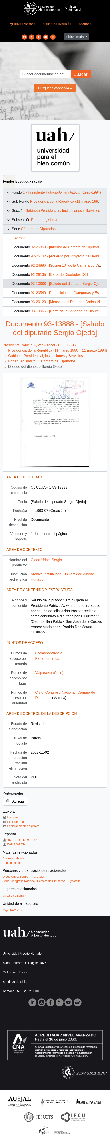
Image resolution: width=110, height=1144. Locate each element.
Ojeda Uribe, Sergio (46, 560)
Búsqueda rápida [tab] (28, 181)
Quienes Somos (23, 24)
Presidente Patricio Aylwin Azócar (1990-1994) (39, 345)
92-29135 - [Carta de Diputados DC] (59, 274)
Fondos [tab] (9, 181)
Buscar (80, 74)
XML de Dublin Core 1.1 (20, 840)
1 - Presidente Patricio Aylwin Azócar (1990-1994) (62, 192)
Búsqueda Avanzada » (55, 88)
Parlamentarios (47, 658)
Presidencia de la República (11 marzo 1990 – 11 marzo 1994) (57, 350)
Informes (10, 817)
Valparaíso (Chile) (49, 673)
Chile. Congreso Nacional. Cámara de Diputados (34, 881)
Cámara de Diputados (38, 229)
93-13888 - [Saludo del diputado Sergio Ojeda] (67, 284)
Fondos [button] (85, 24)
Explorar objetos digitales (21, 826)
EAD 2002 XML (15, 844)
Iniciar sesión (75, 37)
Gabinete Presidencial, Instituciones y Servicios (62, 210)
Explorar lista (13, 821)
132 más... (20, 238)
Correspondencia (48, 653)
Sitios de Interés (57, 24)
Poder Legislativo (44, 220)
